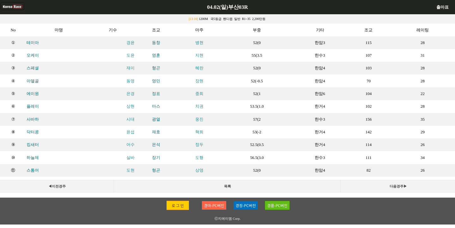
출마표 (442, 7)
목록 (227, 186)
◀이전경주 (57, 186)
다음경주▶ (398, 186)
